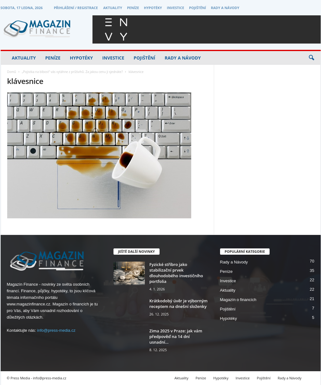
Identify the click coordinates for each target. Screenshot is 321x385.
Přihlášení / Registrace (76, 7)
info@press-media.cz (56, 330)
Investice (175, 7)
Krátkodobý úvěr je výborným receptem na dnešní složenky (179, 303)
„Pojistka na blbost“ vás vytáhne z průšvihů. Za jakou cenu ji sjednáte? (72, 72)
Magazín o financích (238, 299)
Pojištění (197, 7)
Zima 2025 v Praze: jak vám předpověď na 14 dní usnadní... (176, 336)
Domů (11, 72)
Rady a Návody (225, 7)
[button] (311, 58)
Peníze (133, 7)
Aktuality (112, 7)
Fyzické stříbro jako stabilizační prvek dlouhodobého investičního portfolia (176, 273)
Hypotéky (153, 7)
